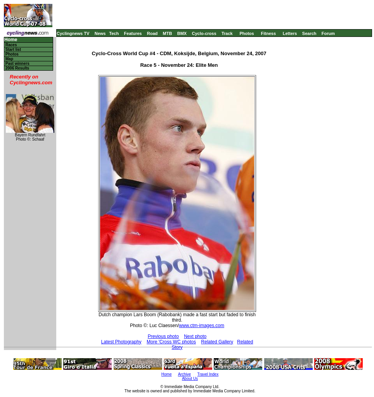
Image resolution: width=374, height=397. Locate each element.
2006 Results (17, 68)
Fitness (268, 33)
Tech (114, 33)
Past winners (17, 63)
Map (9, 59)
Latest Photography (121, 342)
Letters (290, 33)
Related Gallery (217, 342)
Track (227, 33)
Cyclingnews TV (73, 33)
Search (309, 33)
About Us (190, 378)
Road (152, 33)
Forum (328, 33)
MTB (167, 33)
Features (133, 33)
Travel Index (208, 374)
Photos (246, 33)
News (100, 33)
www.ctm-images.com (201, 325)
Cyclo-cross (204, 33)
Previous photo (163, 336)
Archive (184, 374)
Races (11, 45)
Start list (13, 49)
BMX (182, 33)
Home (10, 39)
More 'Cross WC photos (171, 342)
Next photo (195, 336)
